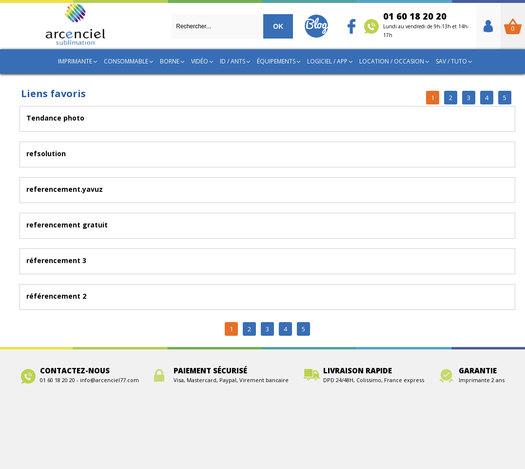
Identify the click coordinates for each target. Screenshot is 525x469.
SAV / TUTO (451, 61)
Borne (169, 61)
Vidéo (199, 61)
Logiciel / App (327, 61)
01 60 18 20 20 (426, 24)
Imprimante (75, 61)
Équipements (276, 61)
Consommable (126, 61)
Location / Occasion (391, 61)
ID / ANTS (232, 61)
